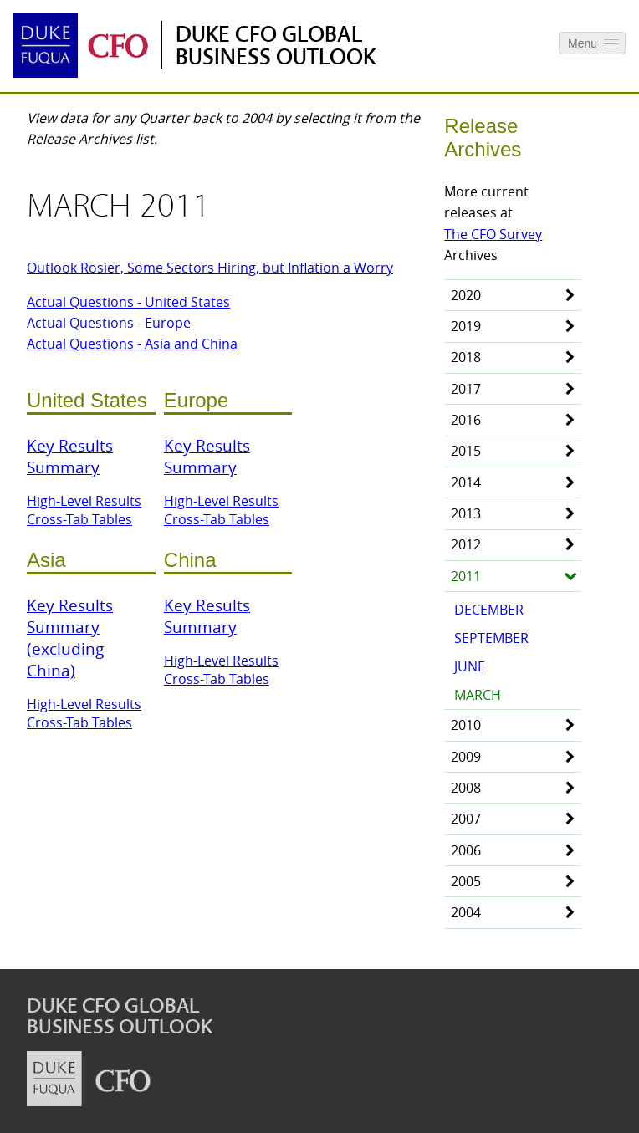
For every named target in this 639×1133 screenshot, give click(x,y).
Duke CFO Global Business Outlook (276, 46)
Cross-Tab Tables (79, 519)
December (489, 609)
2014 (466, 482)
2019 (466, 326)
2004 (466, 912)
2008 (466, 787)
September (491, 638)
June (469, 666)
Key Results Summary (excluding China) (70, 638)
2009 (466, 757)
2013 (466, 513)
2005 (466, 881)
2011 (466, 576)
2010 (466, 725)
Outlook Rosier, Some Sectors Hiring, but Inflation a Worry (210, 267)
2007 (466, 818)
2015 (466, 450)
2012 (466, 544)
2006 (466, 850)
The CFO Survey (493, 234)
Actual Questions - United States (128, 302)
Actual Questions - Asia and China (132, 343)
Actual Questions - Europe (109, 323)
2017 (466, 389)
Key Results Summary (70, 456)
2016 (466, 420)
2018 (466, 357)
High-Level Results (84, 501)
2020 (466, 295)
